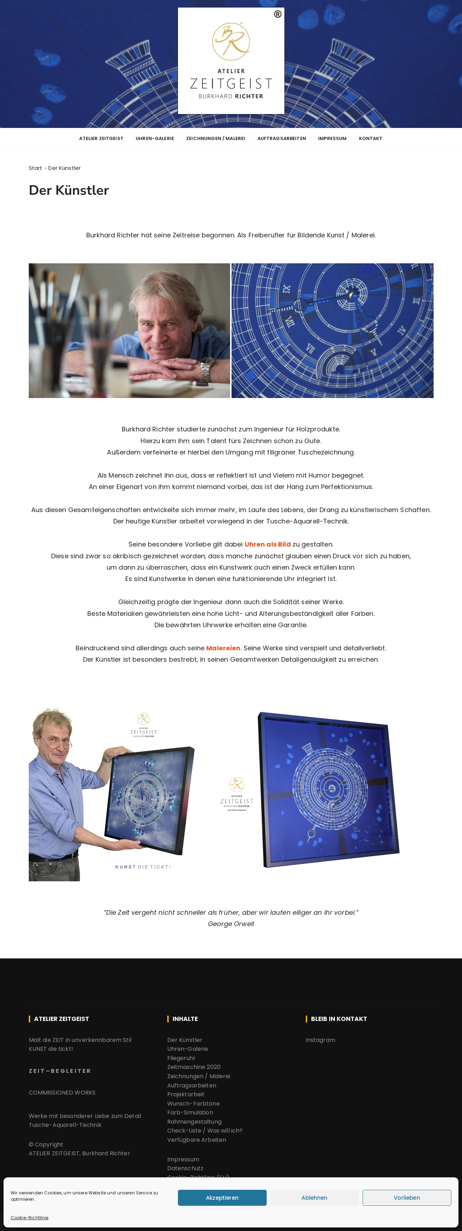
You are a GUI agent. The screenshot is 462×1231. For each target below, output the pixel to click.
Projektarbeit (186, 1091)
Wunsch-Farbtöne (193, 1100)
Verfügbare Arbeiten (197, 1137)
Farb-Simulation (190, 1110)
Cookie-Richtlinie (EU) (198, 1175)
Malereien (223, 645)
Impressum (332, 138)
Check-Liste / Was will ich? (205, 1128)
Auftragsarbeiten (281, 138)
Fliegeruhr (181, 1055)
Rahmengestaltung (194, 1119)
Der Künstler (185, 1037)
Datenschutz (185, 1165)
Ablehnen (314, 1198)
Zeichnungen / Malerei (215, 138)
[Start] (36, 167)
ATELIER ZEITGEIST (101, 138)
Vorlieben (407, 1198)
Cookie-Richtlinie (30, 1218)
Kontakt (371, 138)
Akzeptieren (222, 1198)
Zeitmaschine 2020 (194, 1064)
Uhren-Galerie (155, 138)
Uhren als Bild (268, 542)
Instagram (320, 1037)
